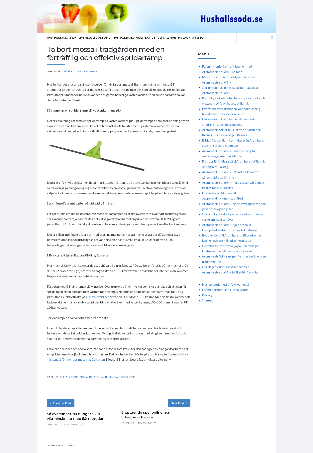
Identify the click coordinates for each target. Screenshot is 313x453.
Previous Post (60, 403)
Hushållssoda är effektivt (134, 37)
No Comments (87, 71)
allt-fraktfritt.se (97, 297)
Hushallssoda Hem (61, 37)
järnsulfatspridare (66, 376)
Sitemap (198, 37)
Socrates (68, 445)
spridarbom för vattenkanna (99, 376)
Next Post (179, 403)
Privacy (184, 37)
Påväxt (69, 71)
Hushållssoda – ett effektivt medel (225, 284)
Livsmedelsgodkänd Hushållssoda (225, 289)
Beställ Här (167, 37)
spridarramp (127, 376)
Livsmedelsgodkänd (95, 37)
